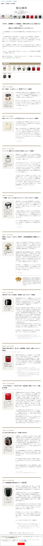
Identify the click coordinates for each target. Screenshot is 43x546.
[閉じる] (41, 540)
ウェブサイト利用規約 (23, 544)
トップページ (3, 1)
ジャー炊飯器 (14, 1)
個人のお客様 (8, 1)
